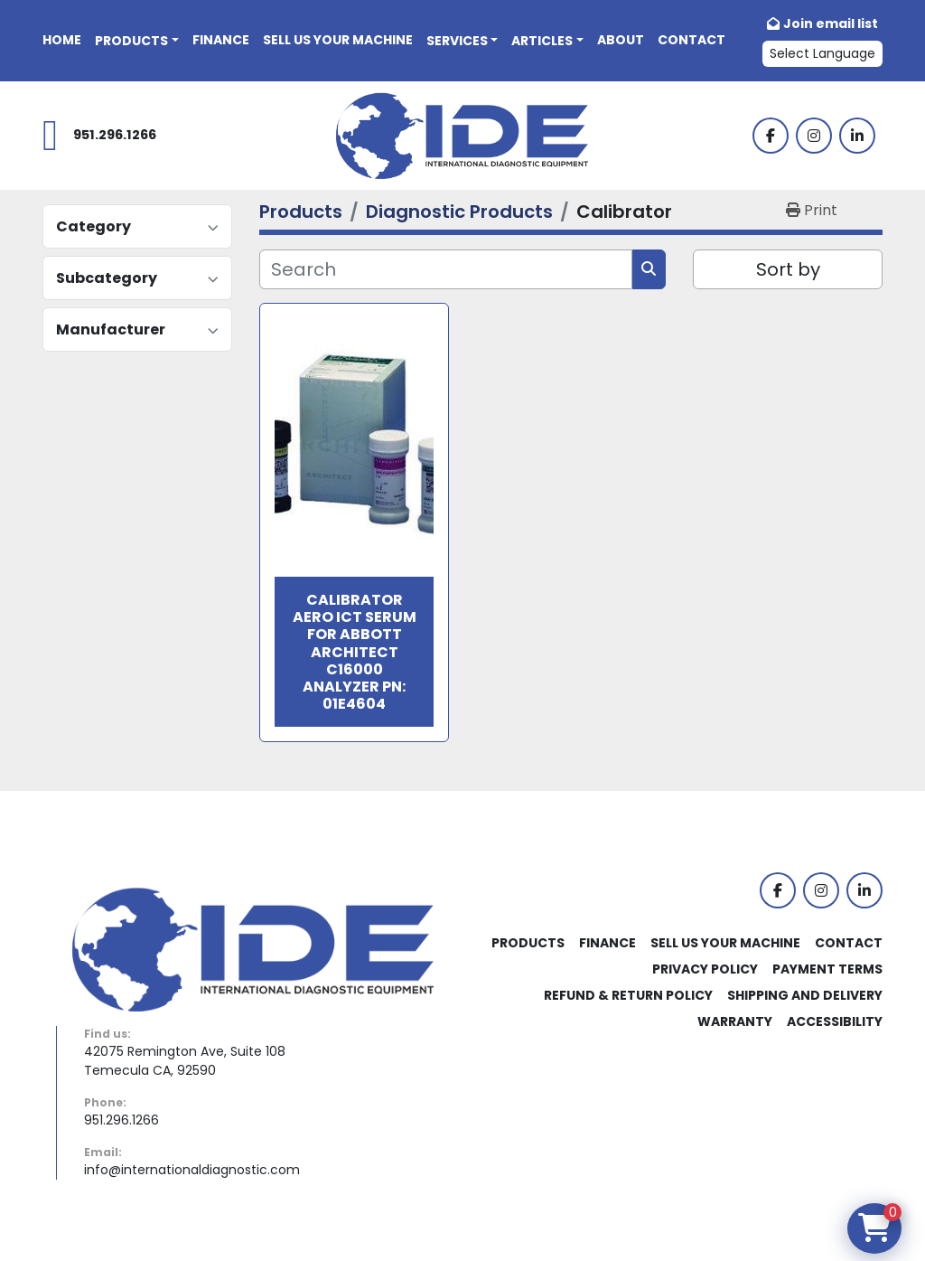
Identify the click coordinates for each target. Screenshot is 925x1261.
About (620, 40)
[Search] (445, 269)
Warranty (734, 1021)
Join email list (830, 23)
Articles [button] (542, 41)
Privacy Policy (705, 969)
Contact (691, 40)
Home (61, 40)
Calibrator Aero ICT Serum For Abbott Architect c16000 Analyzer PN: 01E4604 (354, 651)
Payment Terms (827, 969)
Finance (220, 40)
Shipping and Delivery (805, 995)
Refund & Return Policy (628, 995)
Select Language (822, 53)
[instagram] (814, 136)
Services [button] (457, 41)
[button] (137, 41)
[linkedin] (857, 136)
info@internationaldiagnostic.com (192, 1170)
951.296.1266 (114, 135)
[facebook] (770, 136)
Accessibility (835, 1021)
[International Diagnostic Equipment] (253, 948)
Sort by (788, 269)
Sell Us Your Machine (338, 40)
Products (131, 41)
